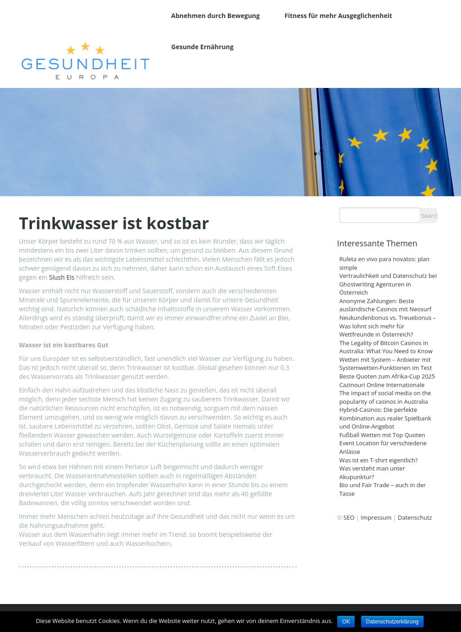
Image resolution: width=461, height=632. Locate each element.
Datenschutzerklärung (392, 621)
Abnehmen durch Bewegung (215, 15)
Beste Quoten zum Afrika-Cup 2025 (387, 376)
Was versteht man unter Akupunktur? (372, 472)
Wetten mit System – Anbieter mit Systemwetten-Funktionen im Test (385, 363)
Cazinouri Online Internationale (382, 385)
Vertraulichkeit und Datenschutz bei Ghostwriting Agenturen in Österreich (388, 284)
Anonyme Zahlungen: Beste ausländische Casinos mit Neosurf (385, 305)
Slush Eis (62, 277)
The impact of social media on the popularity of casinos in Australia (385, 397)
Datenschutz (415, 517)
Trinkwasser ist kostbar (114, 223)
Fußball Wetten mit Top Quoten (382, 435)
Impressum (376, 517)
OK (346, 621)
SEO (348, 517)
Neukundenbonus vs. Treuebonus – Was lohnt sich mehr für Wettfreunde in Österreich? (387, 326)
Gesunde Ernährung (202, 46)
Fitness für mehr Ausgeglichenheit (338, 15)
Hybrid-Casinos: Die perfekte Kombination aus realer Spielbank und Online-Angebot (385, 418)
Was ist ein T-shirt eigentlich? (378, 460)
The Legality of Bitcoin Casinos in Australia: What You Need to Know (386, 347)
